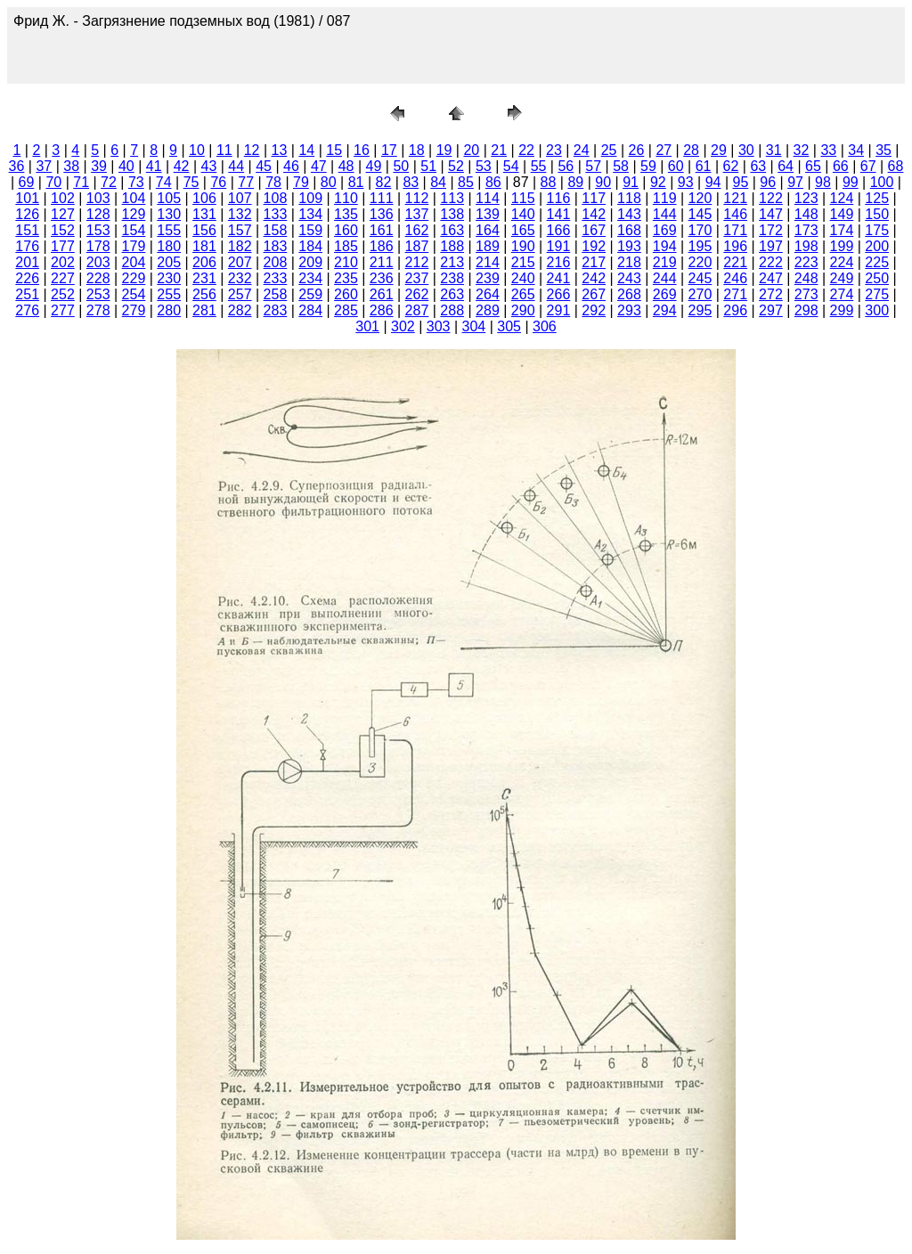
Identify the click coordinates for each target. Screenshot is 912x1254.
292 (594, 310)
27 (664, 150)
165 (523, 230)
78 (273, 182)
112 (417, 198)
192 (594, 246)
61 (704, 166)
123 (806, 198)
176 (27, 246)
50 (401, 166)
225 (877, 262)
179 (134, 246)
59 (648, 166)
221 (735, 262)
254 (134, 294)
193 (629, 246)
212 (417, 262)
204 (134, 262)
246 (735, 278)
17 (389, 150)
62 (731, 166)
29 (719, 150)
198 (806, 246)
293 (629, 310)
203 (98, 262)
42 (182, 166)
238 (452, 278)
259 (310, 294)
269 (665, 294)
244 (665, 278)
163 (452, 230)
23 (554, 150)
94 (713, 182)
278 (98, 310)
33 (828, 150)
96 (768, 182)
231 (204, 278)
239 (488, 278)
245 (700, 278)
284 (310, 310)
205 (169, 262)
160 (346, 230)
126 (27, 214)
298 (806, 310)
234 (310, 278)
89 (575, 182)
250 (877, 278)
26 (637, 150)
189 (488, 246)
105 (169, 198)
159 (310, 230)
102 (63, 198)
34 (856, 150)
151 (27, 230)
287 (417, 310)
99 (851, 182)
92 (658, 182)
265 (523, 294)
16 (362, 150)
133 (276, 214)
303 (439, 326)
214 (488, 262)
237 (417, 278)
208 (276, 262)
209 (310, 262)
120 (700, 198)
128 (98, 214)
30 (746, 150)
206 (204, 262)
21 (499, 150)
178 (98, 246)
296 (735, 310)
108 (276, 198)
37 (44, 166)
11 (224, 150)
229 (134, 278)
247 (771, 278)
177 (63, 246)
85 (466, 182)
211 (382, 262)
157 (240, 230)
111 (382, 198)
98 (823, 182)
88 (549, 182)
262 (417, 294)
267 (594, 294)
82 (384, 182)
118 (629, 198)
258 (276, 294)
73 (136, 182)
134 (310, 214)
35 (883, 150)
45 (264, 166)
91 (631, 182)
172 (771, 230)
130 (169, 214)
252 (63, 294)
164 (488, 230)
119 (665, 198)
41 (154, 166)
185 (346, 246)
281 (204, 310)
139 (488, 214)
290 (523, 310)
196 (735, 246)
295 (700, 310)
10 (197, 150)
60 (676, 166)
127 (63, 214)
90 (603, 182)
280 (169, 310)
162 (417, 230)
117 (594, 198)
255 (169, 294)
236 (382, 278)
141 (559, 214)
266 (559, 294)
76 (218, 182)
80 (329, 182)
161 (382, 230)
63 (758, 166)
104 (134, 198)
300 (877, 310)
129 (134, 214)
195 (700, 246)
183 (276, 246)
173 (806, 230)
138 (452, 214)
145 (700, 214)
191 (559, 246)
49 (374, 166)
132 (240, 214)
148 (806, 214)
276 (27, 310)
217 (594, 262)
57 (593, 166)
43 (209, 166)
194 (665, 246)
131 (204, 214)
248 (806, 278)
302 (403, 326)
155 (169, 230)
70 (53, 182)
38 (71, 166)
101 (27, 198)
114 (488, 198)
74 (164, 182)
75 (191, 182)
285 (346, 310)
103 (98, 198)
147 (771, 214)
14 (306, 150)
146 (735, 214)
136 (382, 214)
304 (474, 326)
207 (240, 262)
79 (301, 182)
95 (741, 182)
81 (356, 182)
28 (691, 150)
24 (582, 150)
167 (594, 230)
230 (169, 278)
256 (204, 294)
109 (310, 198)
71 (81, 182)
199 (842, 246)
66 (841, 166)
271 (735, 294)
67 (868, 166)
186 (382, 246)
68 (896, 166)
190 (523, 246)
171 (735, 230)
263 (452, 294)
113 (452, 198)
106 (204, 198)
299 (842, 310)
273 (806, 294)
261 (382, 294)
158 (276, 230)
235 (346, 278)
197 (771, 246)
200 (877, 246)
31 (774, 150)
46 (291, 166)
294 (665, 310)
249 (842, 278)
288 (452, 310)
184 (310, 246)
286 (382, 310)
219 (665, 262)
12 (252, 150)
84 (438, 182)
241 (559, 278)
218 (629, 262)
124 (842, 198)
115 (523, 198)
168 (629, 230)
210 (346, 262)
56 (566, 166)
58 (621, 166)
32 (802, 150)
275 (877, 294)
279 (134, 310)
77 (246, 182)
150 (877, 214)
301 (367, 326)
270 (700, 294)
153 (98, 230)
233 (276, 278)
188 (452, 246)
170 (700, 230)
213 (452, 262)
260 (346, 294)
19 (444, 150)
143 (629, 214)
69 (27, 182)
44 (236, 166)
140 (523, 214)
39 (99, 166)
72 (109, 182)
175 (877, 230)
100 (882, 182)
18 (417, 150)
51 (428, 166)
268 (629, 294)
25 (609, 150)
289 (488, 310)
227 (63, 278)
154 (134, 230)
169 (665, 230)
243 (629, 278)
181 (204, 246)
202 (63, 262)
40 (126, 166)
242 (594, 278)
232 (240, 278)
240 (523, 278)
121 (735, 198)
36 (17, 166)
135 (346, 214)
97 (795, 182)
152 (63, 230)
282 (240, 310)
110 (346, 198)
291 (559, 310)
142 (594, 214)
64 (786, 166)
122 (771, 198)
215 (523, 262)
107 (240, 198)
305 (509, 326)
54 (511, 166)
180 (169, 246)
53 (484, 166)
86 (493, 182)
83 (411, 182)
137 (417, 214)
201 (27, 262)
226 (27, 278)
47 (319, 166)
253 (98, 294)
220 (700, 262)
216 (559, 262)
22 (526, 150)
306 (545, 326)
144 (665, 214)
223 (806, 262)
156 (204, 230)
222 (771, 262)
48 (346, 166)
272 (771, 294)
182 (240, 246)
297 (771, 310)
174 (842, 230)
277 (63, 310)
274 (842, 294)
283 (276, 310)
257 (240, 294)
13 (280, 150)
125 (877, 198)
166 (559, 230)
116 (559, 198)
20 (471, 150)
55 (539, 166)
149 (842, 214)
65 (813, 166)
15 (334, 150)
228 (98, 278)
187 (417, 246)
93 (686, 182)
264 (488, 294)
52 (456, 166)
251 (27, 294)
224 (842, 262)
